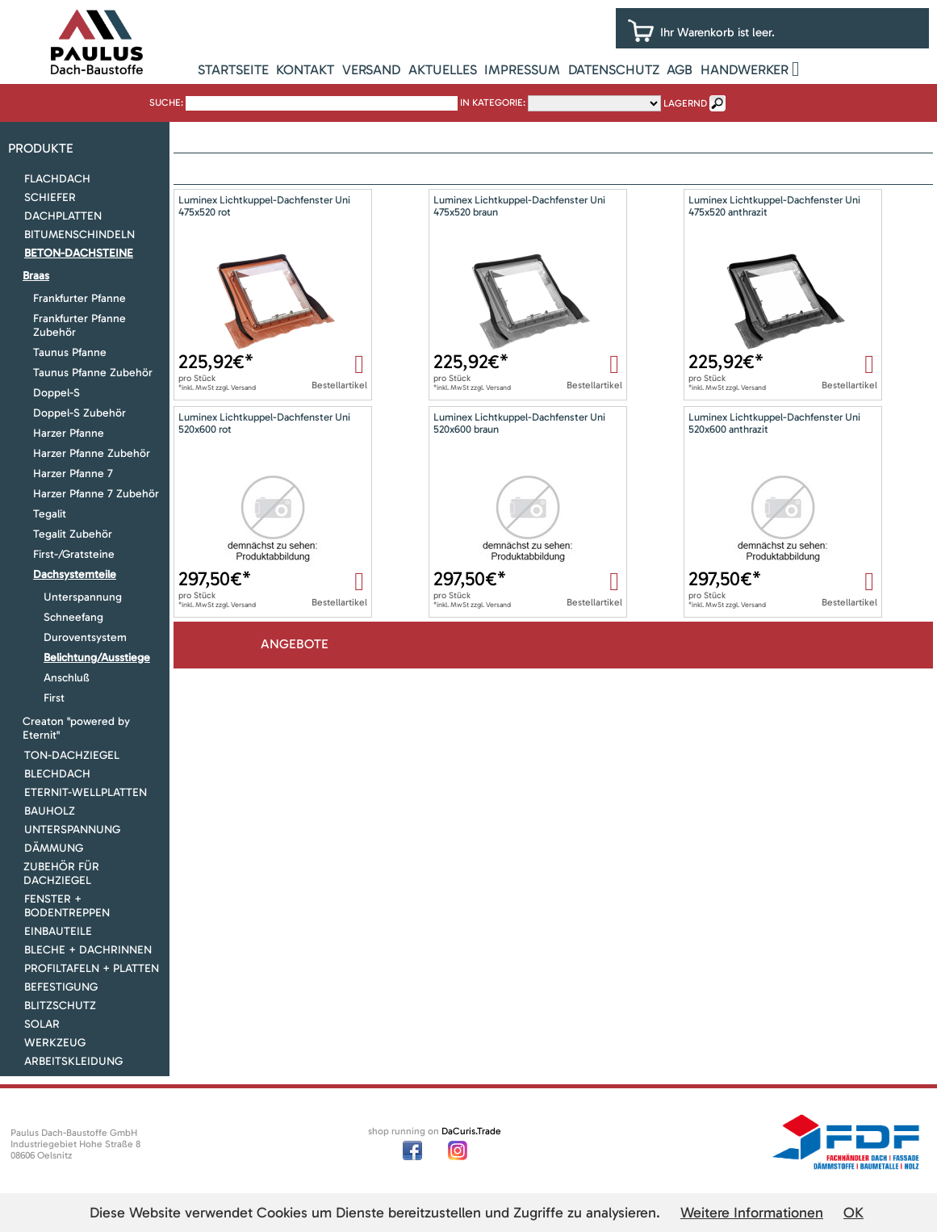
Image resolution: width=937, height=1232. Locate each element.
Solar (42, 1024)
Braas (36, 276)
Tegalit (49, 514)
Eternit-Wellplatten (85, 792)
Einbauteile (58, 931)
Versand (371, 69)
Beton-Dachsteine (78, 253)
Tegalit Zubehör (72, 534)
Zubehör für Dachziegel (61, 873)
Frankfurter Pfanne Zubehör (79, 325)
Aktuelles (442, 69)
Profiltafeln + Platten (91, 968)
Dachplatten (63, 216)
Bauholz (49, 811)
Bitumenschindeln (79, 234)
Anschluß (67, 678)
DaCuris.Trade (471, 1131)
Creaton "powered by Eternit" (76, 728)
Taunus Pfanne (70, 352)
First (54, 698)
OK (853, 1213)
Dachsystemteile (74, 574)
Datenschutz (613, 69)
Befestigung (61, 987)
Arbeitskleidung (73, 1061)
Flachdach (57, 179)
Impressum (522, 69)
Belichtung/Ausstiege (97, 657)
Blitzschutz (60, 1005)
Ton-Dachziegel (71, 755)
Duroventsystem (85, 637)
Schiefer (50, 197)
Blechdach (57, 774)
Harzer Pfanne (68, 433)
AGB (679, 69)
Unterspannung (83, 597)
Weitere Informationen (751, 1213)
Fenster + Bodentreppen (67, 906)
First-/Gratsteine (74, 554)
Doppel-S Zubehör (79, 413)
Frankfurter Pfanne (79, 298)
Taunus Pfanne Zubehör (93, 372)
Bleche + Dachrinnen (88, 950)
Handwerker (745, 69)
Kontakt (305, 69)
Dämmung (53, 848)
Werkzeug (55, 1043)
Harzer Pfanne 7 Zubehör (96, 494)
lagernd (685, 103)
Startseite (233, 69)
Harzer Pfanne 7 (73, 473)
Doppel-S (56, 393)
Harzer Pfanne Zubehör (91, 453)
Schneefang (73, 617)
